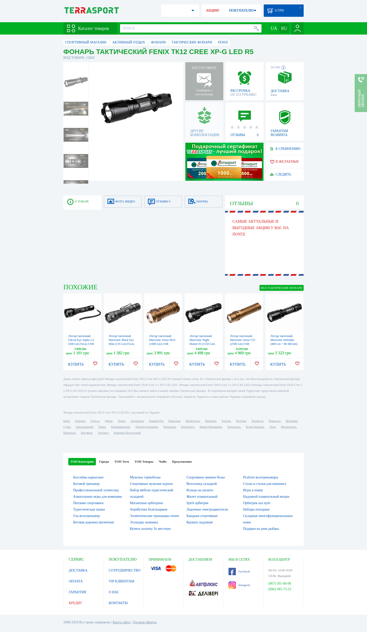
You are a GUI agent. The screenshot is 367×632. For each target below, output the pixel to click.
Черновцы (169, 427)
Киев (66, 421)
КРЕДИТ (75, 603)
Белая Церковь (255, 427)
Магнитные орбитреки (146, 503)
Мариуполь (193, 421)
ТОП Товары (143, 461)
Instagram (239, 585)
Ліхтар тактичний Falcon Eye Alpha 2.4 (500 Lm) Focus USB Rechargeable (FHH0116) (81, 344)
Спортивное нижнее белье (206, 477)
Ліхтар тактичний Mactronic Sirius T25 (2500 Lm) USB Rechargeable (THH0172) (242, 344)
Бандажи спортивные (202, 516)
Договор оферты (145, 622)
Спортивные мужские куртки (151, 484)
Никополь (69, 432)
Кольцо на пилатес (200, 490)
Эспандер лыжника (144, 522)
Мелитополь (289, 427)
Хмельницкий (84, 427)
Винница (210, 421)
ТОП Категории (82, 461)
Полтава (241, 421)
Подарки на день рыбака (261, 529)
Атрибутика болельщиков (148, 509)
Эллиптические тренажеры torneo (154, 516)
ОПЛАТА (76, 581)
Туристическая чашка (89, 509)
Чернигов (257, 421)
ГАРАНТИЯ (77, 592)
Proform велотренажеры (260, 477)
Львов (121, 421)
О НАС (114, 592)
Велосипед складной (202, 484)
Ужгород (103, 432)
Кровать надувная (200, 522)
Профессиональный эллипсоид (96, 490)
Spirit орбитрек (198, 503)
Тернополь (234, 427)
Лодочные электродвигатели (207, 509)
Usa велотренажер (86, 516)
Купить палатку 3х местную (150, 529)
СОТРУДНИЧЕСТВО (124, 570)
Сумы (66, 427)
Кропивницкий (120, 427)
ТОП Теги (121, 461)
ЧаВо (162, 461)
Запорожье (137, 421)
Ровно (102, 427)
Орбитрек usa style (256, 503)
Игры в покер (253, 490)
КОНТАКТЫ (118, 603)
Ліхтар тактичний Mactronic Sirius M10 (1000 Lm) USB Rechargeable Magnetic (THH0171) (163, 344)
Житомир (291, 421)
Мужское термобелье (145, 477)
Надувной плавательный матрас (266, 496)
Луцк (272, 427)
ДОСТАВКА (78, 570)
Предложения (182, 461)
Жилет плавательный (202, 496)
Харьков (80, 421)
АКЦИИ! (212, 10)
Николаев (174, 421)
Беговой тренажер (86, 484)
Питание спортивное (88, 503)
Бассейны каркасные (88, 477)
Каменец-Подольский (127, 432)
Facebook (239, 571)
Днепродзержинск (146, 427)
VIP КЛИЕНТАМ (121, 581)
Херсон (226, 421)
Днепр (108, 421)
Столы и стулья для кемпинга (264, 484)
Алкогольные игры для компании (97, 496)
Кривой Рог (156, 421)
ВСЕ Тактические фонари (281, 288)
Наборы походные (256, 509)
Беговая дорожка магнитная (93, 522)
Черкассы (274, 421)
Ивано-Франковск (211, 427)
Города (104, 461)
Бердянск (86, 432)
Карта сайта (121, 622)
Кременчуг (187, 427)
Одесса (94, 421)
